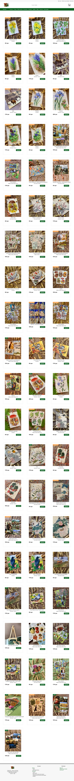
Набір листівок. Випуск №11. (13, 325)
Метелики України (61, 645)
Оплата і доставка (65, 1)
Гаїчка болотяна (37, 360)
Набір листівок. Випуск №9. (61, 254)
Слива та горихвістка (37, 217)
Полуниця (61, 466)
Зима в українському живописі (13, 360)
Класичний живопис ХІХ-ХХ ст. (61, 146)
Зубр (61, 75)
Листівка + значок (37, 76)
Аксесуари (46, 9)
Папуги (13, 395)
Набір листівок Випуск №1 (37, 432)
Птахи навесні (13, 182)
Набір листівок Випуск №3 (13, 753)
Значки (41, 9)
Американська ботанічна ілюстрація (39, 775)
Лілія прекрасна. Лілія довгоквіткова (37, 503)
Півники (37, 111)
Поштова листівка (61, 76)
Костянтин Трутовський (13, 752)
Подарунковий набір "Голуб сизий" (13, 681)
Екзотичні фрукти (37, 645)
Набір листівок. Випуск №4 (37, 646)
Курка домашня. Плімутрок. (13, 288)
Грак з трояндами (13, 574)
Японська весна (37, 253)
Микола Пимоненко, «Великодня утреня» (62, 182)
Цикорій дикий (61, 395)
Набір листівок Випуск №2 (61, 41)
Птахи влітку (61, 609)
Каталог (4, 9)
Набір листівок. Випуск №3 (61, 325)
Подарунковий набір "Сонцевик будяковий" (14, 716)
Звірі (37, 9)
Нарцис (37, 39)
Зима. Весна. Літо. (13, 538)
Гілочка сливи (61, 217)
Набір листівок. (37, 254)
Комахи (30, 9)
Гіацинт (13, 75)
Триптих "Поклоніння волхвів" (37, 324)
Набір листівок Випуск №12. (13, 183)
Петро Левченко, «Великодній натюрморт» (38, 182)
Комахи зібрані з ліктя (61, 502)
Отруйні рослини (37, 431)
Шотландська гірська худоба (61, 574)
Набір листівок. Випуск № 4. (37, 718)
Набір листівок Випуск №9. (61, 611)
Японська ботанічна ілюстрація (13, 253)
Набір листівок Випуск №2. (61, 646)
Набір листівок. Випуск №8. (13, 361)
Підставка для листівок (13, 645)
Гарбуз (13, 466)
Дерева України (61, 39)
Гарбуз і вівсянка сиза (61, 431)
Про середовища (36, 770)
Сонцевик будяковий (37, 681)
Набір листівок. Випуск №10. (61, 147)
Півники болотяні (13, 39)
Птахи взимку (13, 324)
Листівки (34, 771)
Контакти (71, 1)
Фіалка (13, 146)
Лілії (37, 466)
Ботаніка (25, 9)
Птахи (15, 9)
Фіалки (36, 146)
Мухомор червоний (37, 395)
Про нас (59, 1)
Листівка (13, 41)
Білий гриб (13, 217)
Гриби (34, 9)
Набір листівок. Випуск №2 (61, 504)
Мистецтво (20, 9)
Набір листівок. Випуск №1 (13, 254)
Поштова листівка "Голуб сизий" (37, 609)
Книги (11, 9)
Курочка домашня (37, 288)
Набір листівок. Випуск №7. (13, 540)
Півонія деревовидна (37, 538)
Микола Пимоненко (61, 716)
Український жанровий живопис (61, 253)
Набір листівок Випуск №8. (61, 682)
